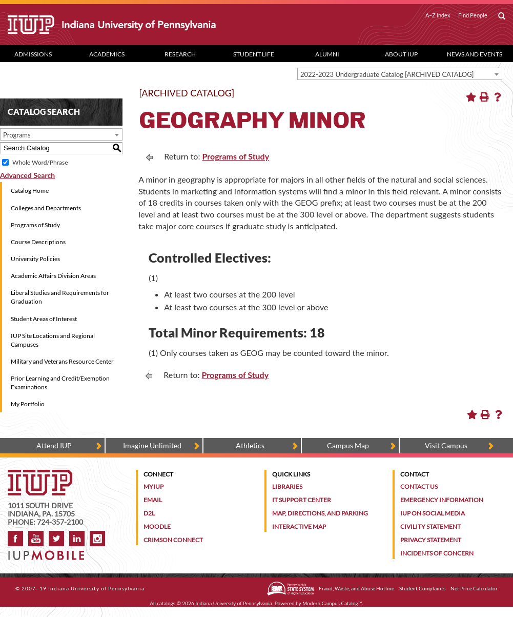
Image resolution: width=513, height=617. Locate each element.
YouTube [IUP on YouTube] (36, 538)
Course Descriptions (38, 242)
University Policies (35, 259)
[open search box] (501, 16)
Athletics (250, 445)
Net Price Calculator (474, 588)
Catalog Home (30, 190)
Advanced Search (27, 175)
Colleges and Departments (46, 208)
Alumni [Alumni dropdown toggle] (327, 54)
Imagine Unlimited (152, 445)
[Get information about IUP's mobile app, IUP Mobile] (49, 552)
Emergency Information (441, 500)
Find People (472, 15)
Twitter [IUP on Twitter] (56, 538)
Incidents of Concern (437, 553)
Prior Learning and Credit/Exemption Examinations (60, 382)
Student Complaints (422, 588)
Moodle (157, 526)
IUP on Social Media (432, 513)
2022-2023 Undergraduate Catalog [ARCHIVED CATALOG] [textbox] (387, 74)
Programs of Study (35, 225)
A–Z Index (437, 15)
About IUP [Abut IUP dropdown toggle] (401, 54)
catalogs (166, 603)
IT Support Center (301, 500)
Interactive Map (299, 526)
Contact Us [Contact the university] (419, 486)
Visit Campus (446, 445)
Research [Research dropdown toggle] (180, 54)
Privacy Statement (430, 540)
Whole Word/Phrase (40, 162)
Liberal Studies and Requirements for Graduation (60, 297)
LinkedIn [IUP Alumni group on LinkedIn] (77, 538)
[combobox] (399, 74)
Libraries (287, 486)
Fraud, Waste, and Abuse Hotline (356, 588)
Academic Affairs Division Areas (53, 276)
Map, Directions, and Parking (320, 513)
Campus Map (348, 445)
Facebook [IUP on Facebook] (15, 538)
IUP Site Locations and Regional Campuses (53, 340)
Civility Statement (430, 526)
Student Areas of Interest (44, 319)
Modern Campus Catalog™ (332, 603)
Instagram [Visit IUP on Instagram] (97, 538)
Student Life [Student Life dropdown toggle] (253, 54)
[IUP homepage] (40, 474)
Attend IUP (54, 445)
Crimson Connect (173, 540)
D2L (149, 513)
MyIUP (153, 486)
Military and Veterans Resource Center (62, 361)
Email (152, 500)
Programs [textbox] (17, 135)
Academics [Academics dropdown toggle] (107, 54)
